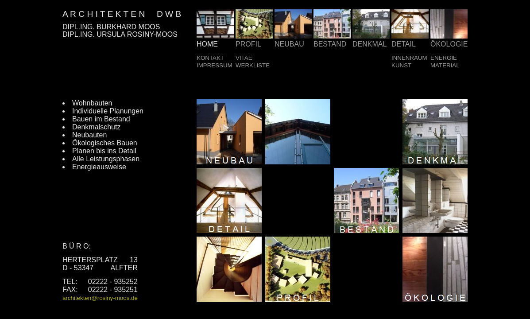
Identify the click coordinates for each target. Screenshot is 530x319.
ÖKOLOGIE (449, 44)
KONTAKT (210, 57)
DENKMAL (369, 44)
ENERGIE (443, 57)
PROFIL (248, 44)
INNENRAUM (409, 57)
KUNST (401, 65)
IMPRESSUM (214, 65)
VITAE (244, 57)
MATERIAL (445, 65)
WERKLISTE (253, 65)
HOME (207, 44)
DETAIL (403, 44)
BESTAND (329, 44)
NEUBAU (289, 44)
